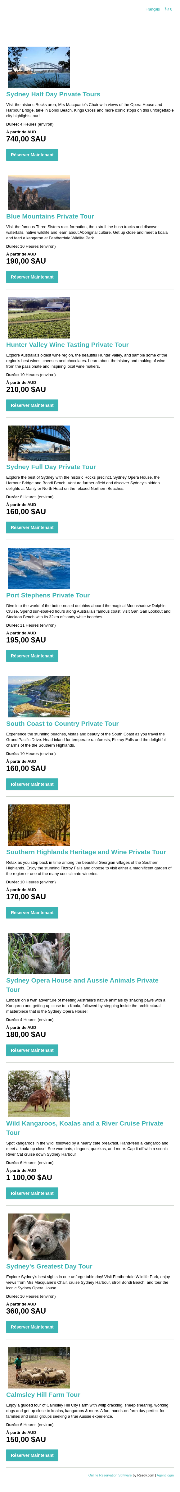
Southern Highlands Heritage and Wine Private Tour (86, 851)
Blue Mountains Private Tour (50, 216)
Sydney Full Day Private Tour (51, 466)
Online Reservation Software (110, 1475)
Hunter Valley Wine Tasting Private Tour (67, 344)
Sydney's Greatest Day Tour (49, 1266)
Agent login (165, 1475)
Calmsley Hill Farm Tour (43, 1394)
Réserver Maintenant (32, 154)
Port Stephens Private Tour (48, 595)
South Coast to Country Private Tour (62, 723)
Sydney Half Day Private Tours (53, 94)
